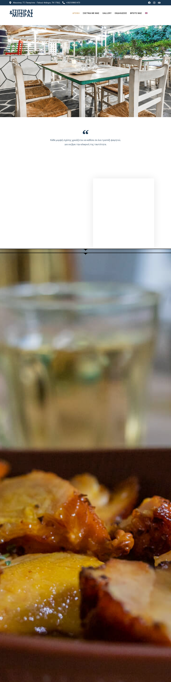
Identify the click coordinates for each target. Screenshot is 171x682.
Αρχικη (76, 13)
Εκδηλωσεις (121, 13)
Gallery (107, 13)
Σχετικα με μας (91, 13)
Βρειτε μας (136, 13)
